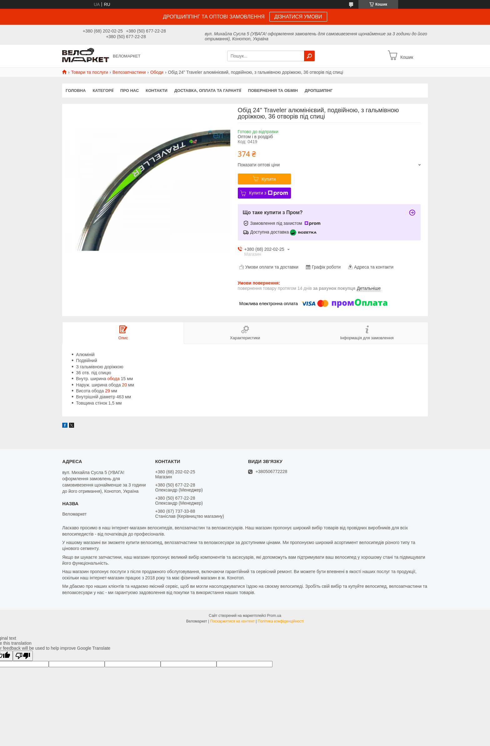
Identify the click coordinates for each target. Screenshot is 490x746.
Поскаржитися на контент (232, 621)
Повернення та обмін (273, 90)
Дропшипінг (318, 90)
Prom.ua (274, 615)
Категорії (102, 90)
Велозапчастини (129, 72)
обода (113, 378)
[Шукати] (309, 56)
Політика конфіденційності (281, 621)
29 (107, 390)
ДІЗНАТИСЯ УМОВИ (298, 16)
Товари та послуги (89, 72)
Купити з (268, 193)
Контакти (157, 90)
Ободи (156, 72)
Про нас (129, 90)
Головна (76, 90)
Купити (269, 179)
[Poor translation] (23, 656)
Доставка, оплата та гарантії (207, 90)
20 (124, 384)
